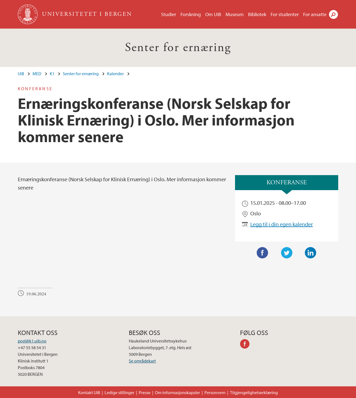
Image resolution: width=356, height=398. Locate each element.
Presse (144, 392)
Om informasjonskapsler (177, 392)
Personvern (215, 392)
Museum (235, 14)
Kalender (115, 73)
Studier (168, 14)
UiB (21, 73)
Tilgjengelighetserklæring (254, 392)
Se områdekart (142, 361)
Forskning (191, 14)
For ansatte (315, 14)
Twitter (287, 253)
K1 (52, 73)
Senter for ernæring (178, 48)
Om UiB (213, 14)
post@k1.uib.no (32, 341)
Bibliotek (257, 14)
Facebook (262, 253)
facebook (246, 344)
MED (37, 73)
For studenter (285, 14)
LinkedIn (311, 253)
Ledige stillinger (119, 392)
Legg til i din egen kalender (281, 224)
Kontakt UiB (89, 392)
